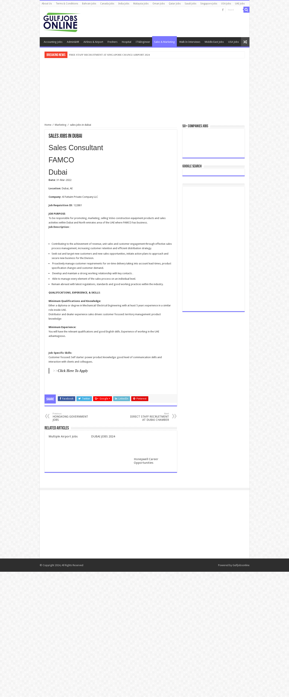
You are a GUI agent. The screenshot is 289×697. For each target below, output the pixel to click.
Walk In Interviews (189, 41)
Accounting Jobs (53, 41)
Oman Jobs (159, 3)
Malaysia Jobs (141, 3)
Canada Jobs (107, 3)
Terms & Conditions (67, 3)
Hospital (126, 41)
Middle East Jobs (214, 41)
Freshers (112, 41)
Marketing (60, 124)
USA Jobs (226, 3)
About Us (47, 3)
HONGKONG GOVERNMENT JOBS (73, 416)
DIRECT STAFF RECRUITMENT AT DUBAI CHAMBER (148, 416)
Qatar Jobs (175, 3)
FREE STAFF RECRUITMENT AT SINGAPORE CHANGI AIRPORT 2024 (109, 54)
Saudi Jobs (190, 3)
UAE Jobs (240, 3)
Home (48, 124)
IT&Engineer (143, 41)
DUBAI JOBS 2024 (103, 436)
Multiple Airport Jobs (63, 436)
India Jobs (123, 3)
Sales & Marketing (164, 41)
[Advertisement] (144, 91)
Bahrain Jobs (89, 3)
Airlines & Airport (93, 41)
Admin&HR (73, 41)
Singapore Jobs (208, 3)
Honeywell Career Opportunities (146, 461)
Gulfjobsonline (241, 690)
